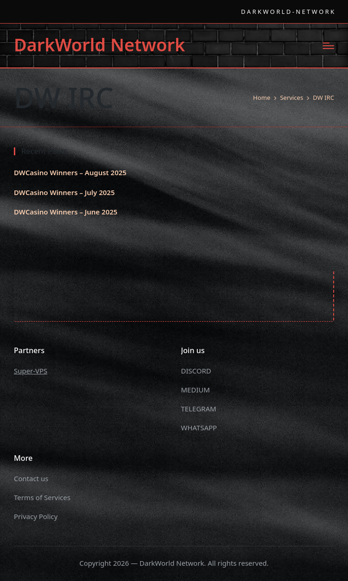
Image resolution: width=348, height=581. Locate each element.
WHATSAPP (199, 427)
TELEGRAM (198, 408)
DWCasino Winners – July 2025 (64, 192)
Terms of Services (42, 497)
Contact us (31, 478)
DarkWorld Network (99, 45)
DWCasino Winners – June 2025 (65, 211)
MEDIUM (195, 389)
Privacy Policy (36, 516)
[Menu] (328, 46)
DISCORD (196, 370)
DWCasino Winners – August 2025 (70, 172)
